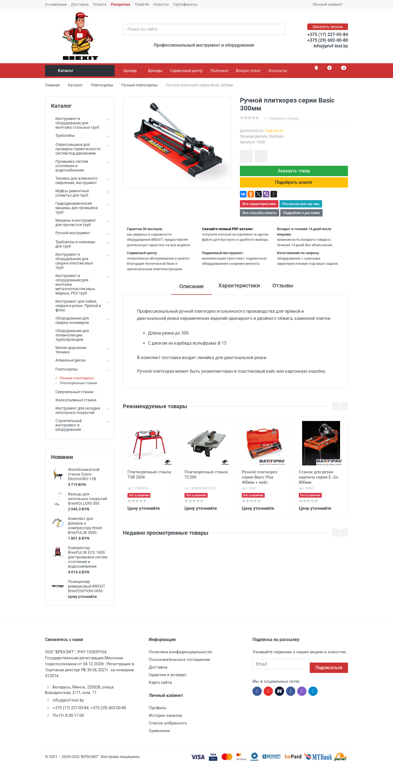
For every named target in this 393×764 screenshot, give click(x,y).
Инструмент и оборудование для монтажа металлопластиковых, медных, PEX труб (73, 284)
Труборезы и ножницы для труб (73, 244)
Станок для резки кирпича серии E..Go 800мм (318, 481)
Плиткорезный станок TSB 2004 (149, 479)
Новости (161, 4)
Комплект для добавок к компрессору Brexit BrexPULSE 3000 (85, 525)
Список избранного (168, 723)
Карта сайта (160, 682)
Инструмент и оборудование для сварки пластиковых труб (72, 261)
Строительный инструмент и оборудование (66, 425)
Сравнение (159, 730)
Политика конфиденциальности (180, 651)
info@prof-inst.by (331, 46)
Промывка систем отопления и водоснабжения (69, 165)
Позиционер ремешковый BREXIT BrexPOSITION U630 (86, 586)
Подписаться (328, 663)
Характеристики (237, 290)
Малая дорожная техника (69, 349)
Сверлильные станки (72, 392)
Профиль (157, 707)
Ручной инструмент (70, 233)
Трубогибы (63, 135)
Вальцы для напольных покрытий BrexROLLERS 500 (87, 499)
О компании (56, 4)
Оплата (99, 4)
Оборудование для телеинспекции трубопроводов (70, 335)
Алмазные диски (68, 360)
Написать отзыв (283, 118)
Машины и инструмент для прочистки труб (73, 222)
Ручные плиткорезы (77, 378)
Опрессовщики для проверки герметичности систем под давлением (75, 148)
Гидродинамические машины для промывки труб (74, 207)
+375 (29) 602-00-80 (327, 40)
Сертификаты (185, 4)
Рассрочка (120, 4)
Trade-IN (142, 4)
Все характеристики (259, 208)
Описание (187, 290)
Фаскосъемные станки (73, 400)
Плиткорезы (64, 369)
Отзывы (284, 290)
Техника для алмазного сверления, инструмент (74, 180)
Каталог (80, 70)
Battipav (276, 136)
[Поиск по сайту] (198, 29)
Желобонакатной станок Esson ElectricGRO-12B (83, 474)
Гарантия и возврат (167, 674)
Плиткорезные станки (78, 383)
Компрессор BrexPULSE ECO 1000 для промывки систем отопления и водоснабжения (87, 557)
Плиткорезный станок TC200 (206, 479)
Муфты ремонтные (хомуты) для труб (70, 193)
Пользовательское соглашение (179, 659)
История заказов (165, 715)
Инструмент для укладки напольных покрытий (75, 410)
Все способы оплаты (259, 217)
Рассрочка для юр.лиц (300, 208)
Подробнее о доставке (301, 217)
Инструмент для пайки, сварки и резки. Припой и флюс (76, 305)
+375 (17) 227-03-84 (327, 34)
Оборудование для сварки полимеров (70, 320)
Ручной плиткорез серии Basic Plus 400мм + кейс (259, 481)
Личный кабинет (329, 4)
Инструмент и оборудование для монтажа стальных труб (75, 123)
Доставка (80, 4)
